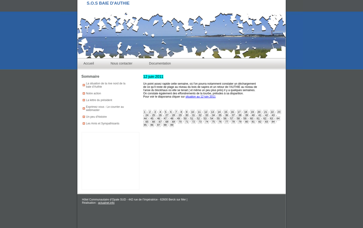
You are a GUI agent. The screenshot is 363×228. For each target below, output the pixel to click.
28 (173, 115)
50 (185, 118)
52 (198, 118)
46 (158, 118)
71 (186, 121)
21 (265, 112)
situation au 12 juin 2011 (200, 96)
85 (145, 124)
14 (219, 112)
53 (205, 118)
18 (245, 112)
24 (147, 115)
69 (173, 121)
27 (167, 115)
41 (260, 115)
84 (273, 121)
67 (160, 121)
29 (180, 115)
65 (147, 121)
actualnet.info (106, 202)
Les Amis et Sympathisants (102, 123)
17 (239, 112)
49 (178, 118)
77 (226, 121)
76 (220, 121)
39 (246, 115)
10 (192, 112)
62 (264, 118)
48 (171, 118)
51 (191, 118)
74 (206, 121)
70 (180, 121)
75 (213, 121)
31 (193, 115)
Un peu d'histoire (96, 116)
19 (252, 112)
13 (212, 112)
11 (199, 112)
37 (233, 115)
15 (225, 112)
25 (153, 115)
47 (165, 118)
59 (245, 118)
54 (211, 118)
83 (266, 121)
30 (186, 115)
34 (213, 115)
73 (200, 121)
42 (266, 115)
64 (278, 118)
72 (193, 121)
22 (272, 112)
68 (167, 121)
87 (158, 124)
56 (225, 118)
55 (218, 118)
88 (165, 124)
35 (220, 115)
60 (251, 118)
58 (238, 118)
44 (145, 118)
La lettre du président (99, 100)
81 (253, 121)
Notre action (93, 93)
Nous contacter (121, 63)
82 (260, 121)
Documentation (160, 63)
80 (246, 121)
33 (206, 115)
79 (239, 121)
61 (258, 118)
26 (160, 115)
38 (239, 115)
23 (279, 112)
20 (259, 112)
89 (171, 124)
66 (153, 121)
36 (226, 115)
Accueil (89, 63)
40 (253, 115)
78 (233, 121)
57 (231, 118)
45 (151, 118)
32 (200, 115)
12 (205, 112)
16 (232, 112)
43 (273, 115)
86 (151, 124)
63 (271, 118)
